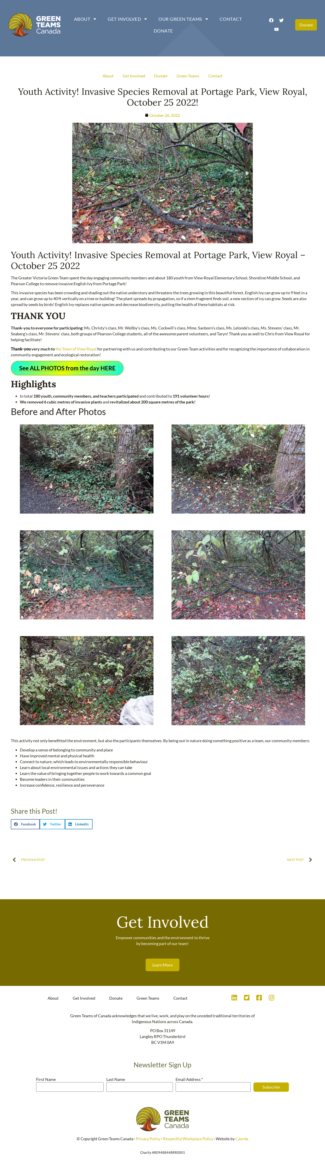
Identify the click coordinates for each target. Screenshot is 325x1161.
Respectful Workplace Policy (188, 1138)
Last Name (115, 1080)
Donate (162, 30)
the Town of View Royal (76, 348)
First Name (46, 1080)
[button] (25, 824)
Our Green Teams (182, 18)
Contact (229, 19)
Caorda (241, 1138)
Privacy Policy (148, 1138)
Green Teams (187, 75)
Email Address (189, 1080)
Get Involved (127, 18)
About (84, 18)
